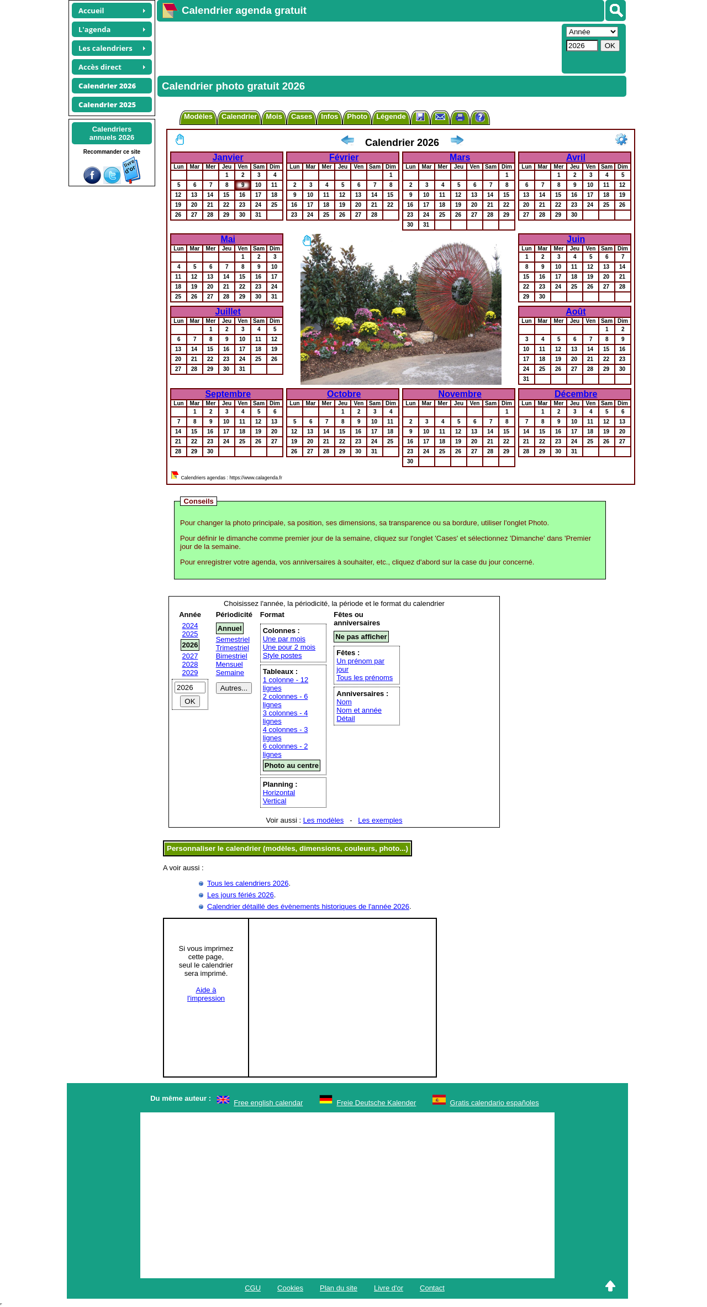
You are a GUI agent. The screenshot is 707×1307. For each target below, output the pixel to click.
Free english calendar (268, 1103)
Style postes (282, 655)
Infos (329, 116)
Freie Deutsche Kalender (376, 1103)
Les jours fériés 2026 (240, 895)
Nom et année (359, 710)
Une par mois (284, 639)
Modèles (198, 116)
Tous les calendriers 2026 (247, 883)
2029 (190, 672)
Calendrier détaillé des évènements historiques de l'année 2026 (308, 906)
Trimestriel (232, 648)
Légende (390, 116)
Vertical (275, 801)
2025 (190, 634)
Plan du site (338, 1288)
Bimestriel (231, 656)
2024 (190, 625)
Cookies (290, 1288)
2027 (190, 656)
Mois (274, 116)
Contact (432, 1288)
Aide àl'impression (206, 994)
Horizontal (279, 792)
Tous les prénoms (364, 677)
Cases (301, 116)
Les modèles (323, 820)
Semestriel (233, 639)
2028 (190, 664)
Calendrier (239, 116)
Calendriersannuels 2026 (112, 133)
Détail (345, 718)
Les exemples (380, 820)
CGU (253, 1288)
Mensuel (229, 664)
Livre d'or (388, 1288)
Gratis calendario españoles (494, 1103)
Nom (343, 702)
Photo (357, 116)
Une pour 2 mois (289, 647)
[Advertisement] (358, 47)
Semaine (230, 672)
